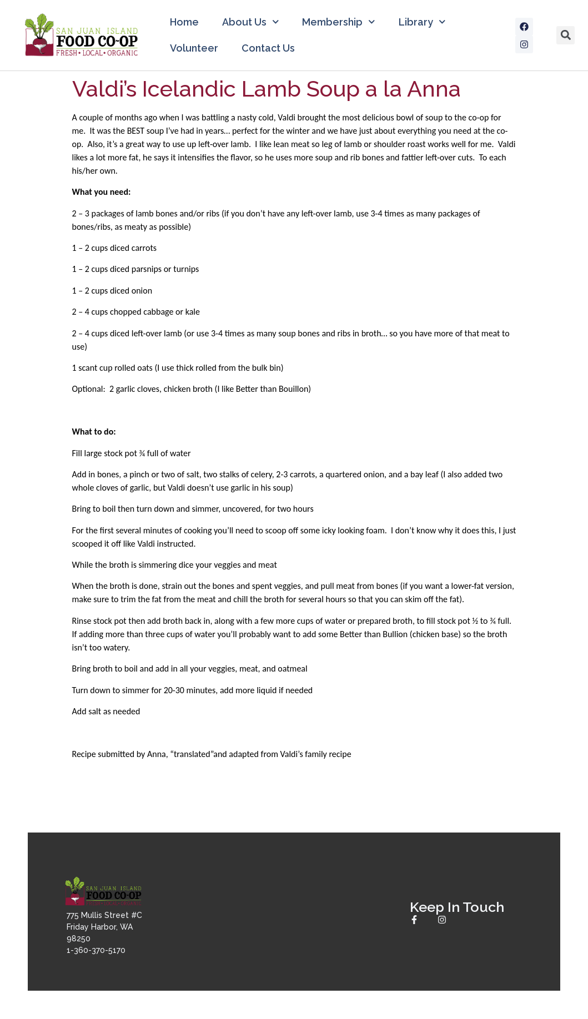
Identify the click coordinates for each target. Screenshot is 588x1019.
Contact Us (268, 48)
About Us (250, 22)
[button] (565, 35)
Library (422, 22)
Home (184, 22)
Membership (338, 22)
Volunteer (194, 48)
